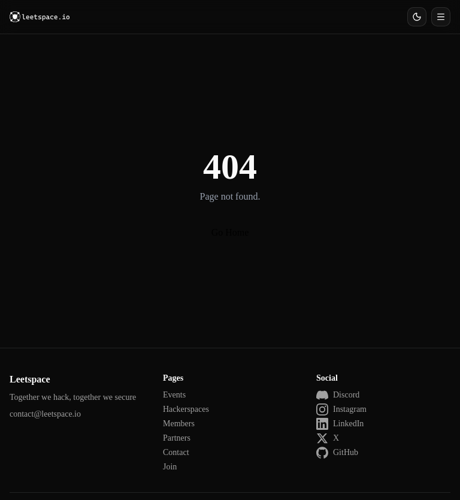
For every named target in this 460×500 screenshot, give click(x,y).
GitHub (337, 453)
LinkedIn (340, 424)
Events (174, 394)
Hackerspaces (186, 409)
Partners (176, 437)
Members (179, 423)
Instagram (341, 409)
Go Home (230, 232)
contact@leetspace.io (45, 413)
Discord (337, 395)
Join (170, 466)
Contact (176, 452)
